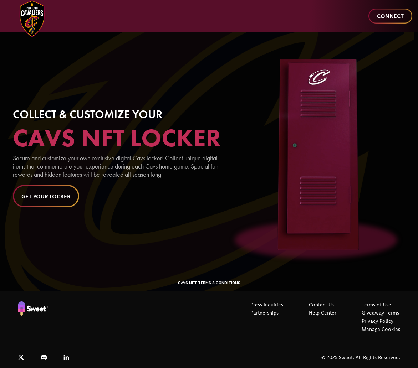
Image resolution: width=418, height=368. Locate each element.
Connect (390, 16)
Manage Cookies (381, 329)
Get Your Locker (46, 196)
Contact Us (321, 304)
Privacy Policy (377, 321)
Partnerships (264, 313)
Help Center (322, 313)
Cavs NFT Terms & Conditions (209, 282)
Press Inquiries (266, 304)
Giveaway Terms (380, 313)
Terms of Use (376, 304)
